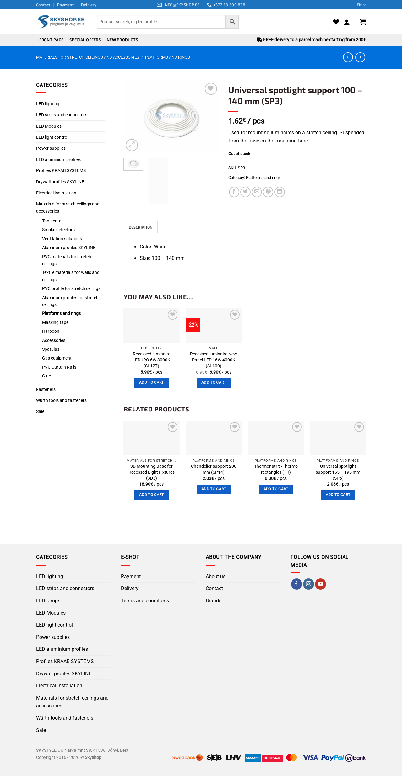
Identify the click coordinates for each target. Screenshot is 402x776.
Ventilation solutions (62, 238)
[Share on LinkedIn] (279, 192)
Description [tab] (142, 227)
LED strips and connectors (61, 114)
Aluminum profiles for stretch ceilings (70, 301)
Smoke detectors (58, 229)
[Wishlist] (336, 22)
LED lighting (47, 103)
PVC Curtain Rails (59, 367)
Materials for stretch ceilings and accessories (87, 57)
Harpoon (50, 331)
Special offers (85, 39)
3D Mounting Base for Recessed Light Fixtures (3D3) (151, 472)
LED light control (52, 137)
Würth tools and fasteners (61, 400)
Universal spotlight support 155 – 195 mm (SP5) (338, 472)
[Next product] (348, 57)
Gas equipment (57, 357)
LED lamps (48, 601)
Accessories (53, 340)
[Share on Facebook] (234, 192)
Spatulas (50, 349)
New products (122, 39)
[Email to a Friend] (257, 192)
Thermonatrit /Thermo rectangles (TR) (276, 469)
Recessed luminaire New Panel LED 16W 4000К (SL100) (213, 360)
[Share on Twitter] (245, 192)
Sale (40, 411)
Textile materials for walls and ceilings (71, 276)
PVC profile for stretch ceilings (71, 288)
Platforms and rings (167, 57)
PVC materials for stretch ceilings (66, 260)
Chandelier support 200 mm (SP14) (213, 469)
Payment (65, 4)
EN (361, 5)
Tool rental (52, 220)
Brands (213, 601)
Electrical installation (56, 192)
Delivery (88, 4)
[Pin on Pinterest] (268, 192)
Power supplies (51, 148)
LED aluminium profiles (58, 159)
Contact (43, 4)
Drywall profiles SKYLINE (60, 181)
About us (215, 577)
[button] (347, 22)
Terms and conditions (145, 601)
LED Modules (49, 126)
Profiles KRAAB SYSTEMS (61, 170)
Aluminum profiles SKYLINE (68, 247)
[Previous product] (360, 57)
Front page (51, 39)
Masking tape (55, 322)
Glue (46, 375)
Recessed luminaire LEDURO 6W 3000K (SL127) (151, 360)
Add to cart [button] (151, 383)
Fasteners (46, 389)
